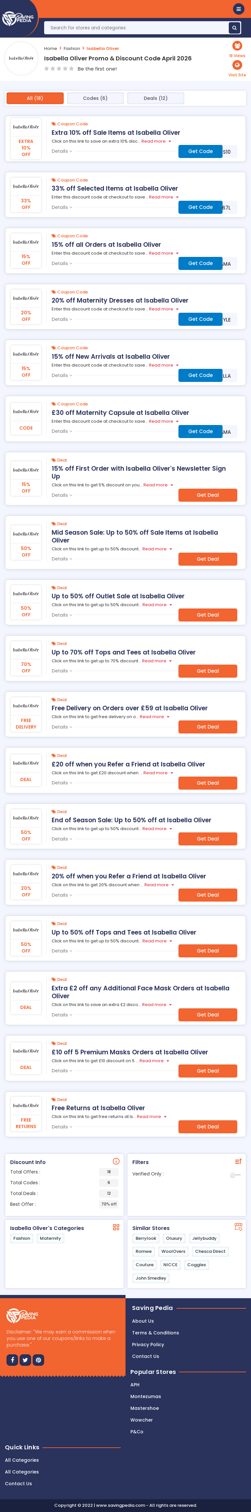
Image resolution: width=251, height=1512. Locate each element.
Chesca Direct (210, 1251)
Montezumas (145, 1396)
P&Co (136, 1431)
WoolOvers (173, 1251)
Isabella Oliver (103, 48)
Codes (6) (95, 98)
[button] (238, 9)
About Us (143, 1321)
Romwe (144, 1251)
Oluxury (174, 1238)
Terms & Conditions (155, 1333)
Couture (145, 1265)
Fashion (72, 48)
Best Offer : (64, 1204)
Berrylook (146, 1238)
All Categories (22, 1460)
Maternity (50, 1238)
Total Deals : (64, 1193)
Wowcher (141, 1420)
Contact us (145, 1356)
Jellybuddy (204, 1238)
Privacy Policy (148, 1344)
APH (135, 1384)
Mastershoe (144, 1408)
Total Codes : (64, 1183)
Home (50, 48)
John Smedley (151, 1278)
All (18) (35, 98)
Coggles (196, 1265)
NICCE (170, 1265)
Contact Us (18, 1483)
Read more (154, 141)
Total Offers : (64, 1172)
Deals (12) (156, 98)
